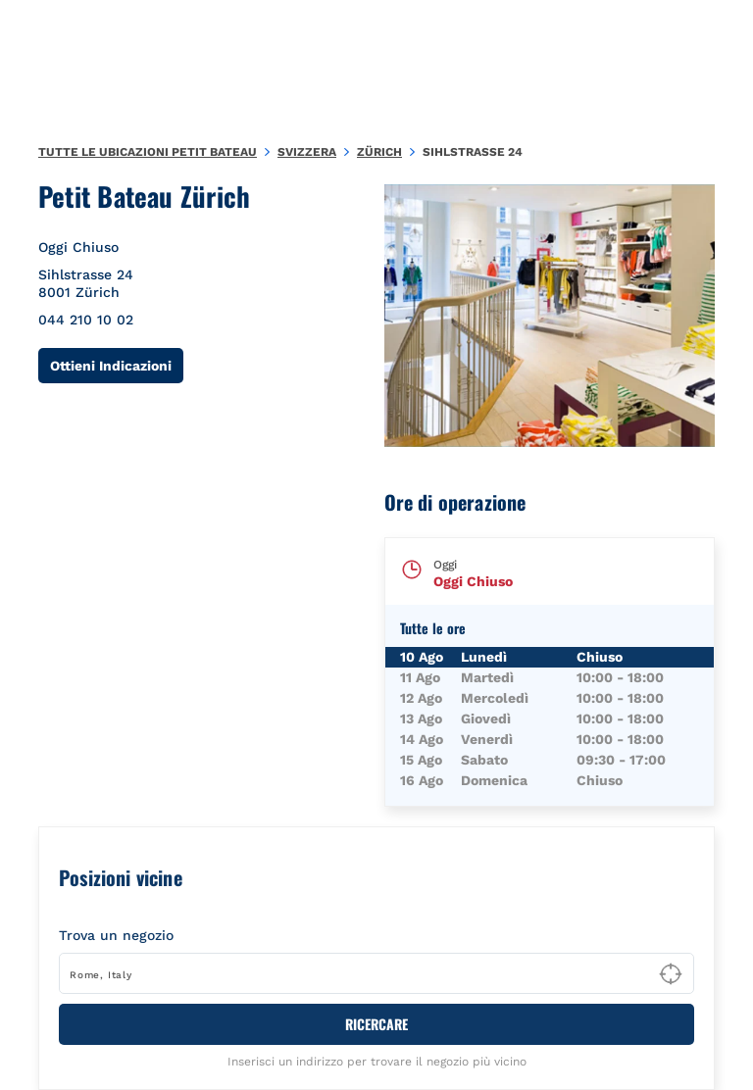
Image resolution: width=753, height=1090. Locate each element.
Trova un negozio (116, 935)
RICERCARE (376, 1024)
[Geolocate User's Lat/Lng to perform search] (670, 974)
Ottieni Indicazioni (116, 365)
